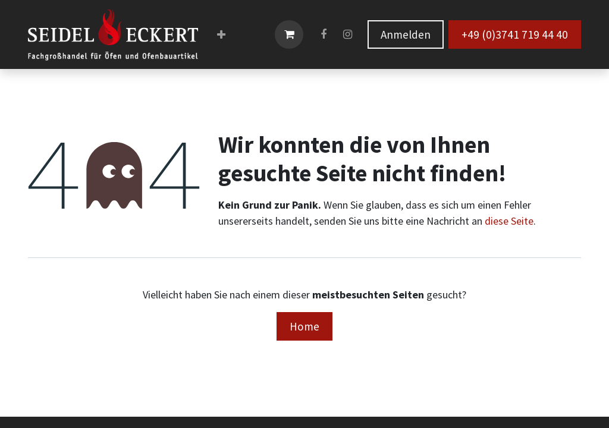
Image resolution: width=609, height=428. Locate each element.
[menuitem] (221, 35)
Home (304, 326)
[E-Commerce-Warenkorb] (289, 34)
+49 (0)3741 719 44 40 (515, 34)
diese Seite (509, 221)
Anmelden (406, 34)
